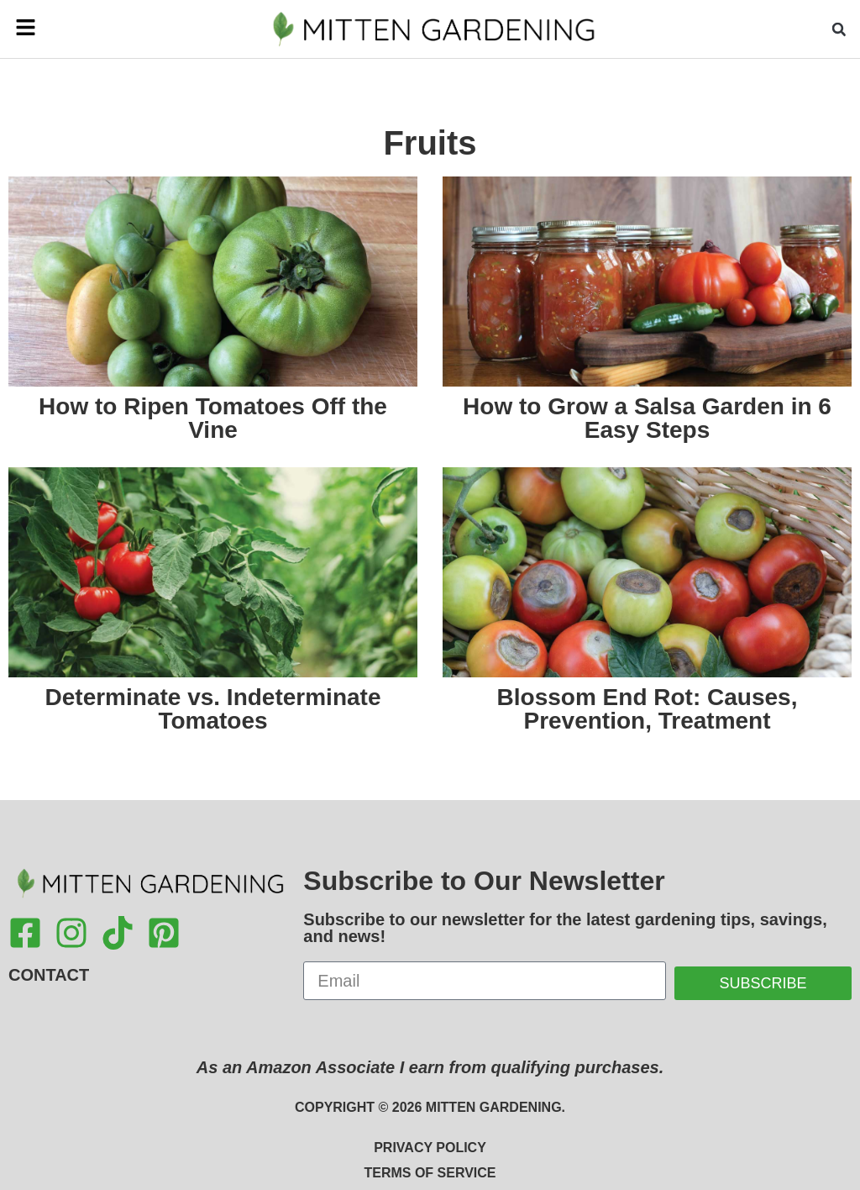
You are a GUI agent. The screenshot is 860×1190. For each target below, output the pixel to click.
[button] (42, 28)
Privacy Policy (430, 1147)
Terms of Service (430, 1173)
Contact (48, 974)
